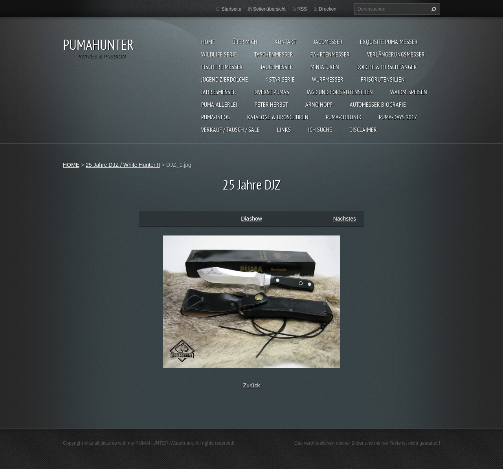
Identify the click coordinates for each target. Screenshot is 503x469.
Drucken (327, 9)
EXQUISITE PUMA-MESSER (389, 42)
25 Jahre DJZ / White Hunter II (123, 165)
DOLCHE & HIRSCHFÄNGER (386, 67)
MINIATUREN (324, 67)
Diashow (251, 218)
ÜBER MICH (244, 42)
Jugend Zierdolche (224, 79)
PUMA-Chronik (344, 117)
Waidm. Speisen (408, 92)
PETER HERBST (271, 104)
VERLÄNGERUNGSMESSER (396, 54)
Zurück (251, 385)
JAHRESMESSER (218, 92)
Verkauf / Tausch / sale (230, 129)
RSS (302, 9)
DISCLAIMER (363, 129)
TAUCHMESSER (276, 67)
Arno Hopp (318, 104)
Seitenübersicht (269, 9)
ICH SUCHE (320, 129)
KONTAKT (285, 42)
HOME (208, 42)
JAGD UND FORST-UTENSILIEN (340, 92)
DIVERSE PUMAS (271, 92)
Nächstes (344, 218)
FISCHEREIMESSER (222, 67)
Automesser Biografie (378, 104)
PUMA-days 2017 (398, 117)
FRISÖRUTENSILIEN (383, 79)
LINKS (284, 129)
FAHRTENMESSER (330, 54)
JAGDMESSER (328, 42)
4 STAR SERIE (280, 79)
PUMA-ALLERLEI (219, 104)
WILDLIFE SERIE (219, 54)
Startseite (231, 9)
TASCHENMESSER (273, 54)
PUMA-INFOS (215, 117)
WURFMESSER (327, 79)
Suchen (433, 9)
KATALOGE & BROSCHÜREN (277, 117)
